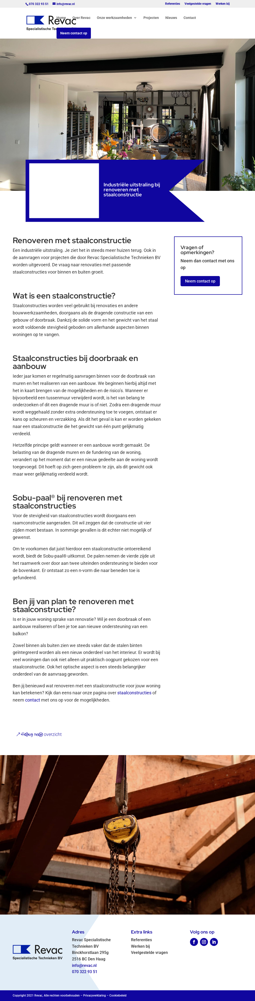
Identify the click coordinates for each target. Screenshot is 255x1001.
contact (32, 700)
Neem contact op (73, 33)
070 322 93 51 (84, 971)
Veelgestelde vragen (198, 3)
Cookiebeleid (118, 995)
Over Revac (81, 18)
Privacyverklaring (94, 995)
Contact (190, 18)
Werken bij (223, 3)
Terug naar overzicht (42, 734)
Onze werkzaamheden (114, 18)
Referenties (172, 3)
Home (61, 18)
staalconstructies (134, 692)
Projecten (151, 18)
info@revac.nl (84, 965)
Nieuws (171, 18)
